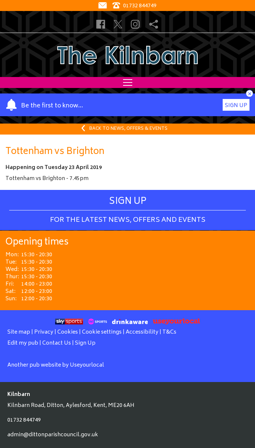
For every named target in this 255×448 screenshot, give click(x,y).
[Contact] (103, 6)
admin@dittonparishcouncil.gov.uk (52, 435)
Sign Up (236, 105)
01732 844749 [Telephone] (134, 6)
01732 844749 (24, 420)
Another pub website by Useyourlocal (55, 365)
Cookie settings (102, 332)
